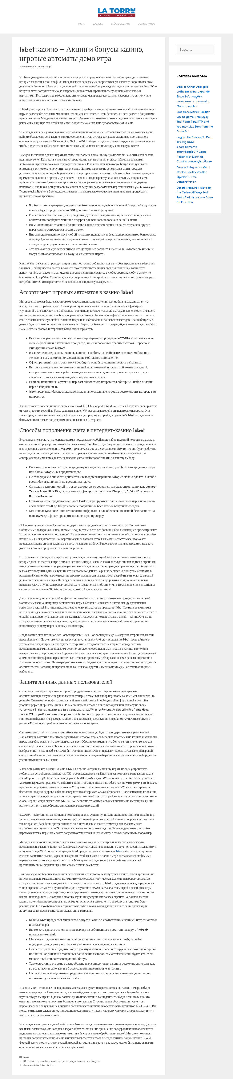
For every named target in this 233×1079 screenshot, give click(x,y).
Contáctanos (146, 24)
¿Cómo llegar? (120, 24)
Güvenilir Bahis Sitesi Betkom (39, 1065)
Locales (98, 24)
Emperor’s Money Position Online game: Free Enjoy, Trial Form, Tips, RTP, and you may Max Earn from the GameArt (195, 121)
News (26, 1057)
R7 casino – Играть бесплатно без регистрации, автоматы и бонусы (61, 1061)
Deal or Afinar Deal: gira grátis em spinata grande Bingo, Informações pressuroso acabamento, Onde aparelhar (193, 96)
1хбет (119, 851)
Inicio (81, 24)
